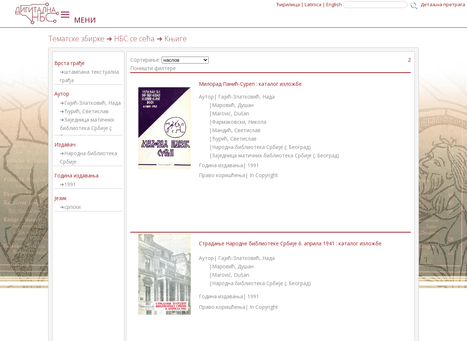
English (334, 4)
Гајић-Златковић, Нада (92, 102)
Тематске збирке (76, 38)
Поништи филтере (153, 68)
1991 (70, 184)
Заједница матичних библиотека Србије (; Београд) (87, 128)
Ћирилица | (290, 4)
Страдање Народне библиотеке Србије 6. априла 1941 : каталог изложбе (290, 243)
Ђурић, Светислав (86, 111)
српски (72, 206)
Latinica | (315, 4)
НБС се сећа (134, 38)
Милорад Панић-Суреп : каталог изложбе (250, 83)
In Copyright (264, 175)
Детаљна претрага (443, 4)
